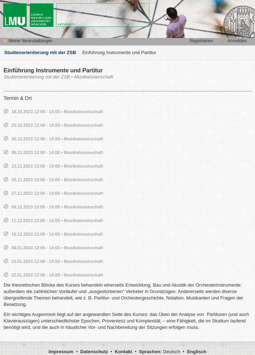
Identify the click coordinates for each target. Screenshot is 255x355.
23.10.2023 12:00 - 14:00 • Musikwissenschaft (57, 125)
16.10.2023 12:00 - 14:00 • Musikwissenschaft (57, 111)
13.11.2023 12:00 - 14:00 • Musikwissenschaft (57, 166)
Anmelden (237, 40)
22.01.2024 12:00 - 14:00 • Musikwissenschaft (57, 275)
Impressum (60, 351)
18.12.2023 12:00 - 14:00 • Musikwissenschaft (57, 234)
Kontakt (123, 351)
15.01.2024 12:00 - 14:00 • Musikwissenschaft (57, 261)
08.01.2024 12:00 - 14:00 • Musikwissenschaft (57, 247)
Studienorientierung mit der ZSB (40, 52)
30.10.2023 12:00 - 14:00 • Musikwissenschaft (57, 138)
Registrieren (201, 40)
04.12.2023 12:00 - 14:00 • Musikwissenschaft (57, 207)
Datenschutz (94, 351)
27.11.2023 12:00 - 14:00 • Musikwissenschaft (57, 193)
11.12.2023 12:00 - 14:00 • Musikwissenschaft (57, 220)
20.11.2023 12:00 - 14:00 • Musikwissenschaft (57, 179)
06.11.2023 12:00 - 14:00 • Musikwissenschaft (57, 152)
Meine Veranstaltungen (27, 40)
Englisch (196, 351)
